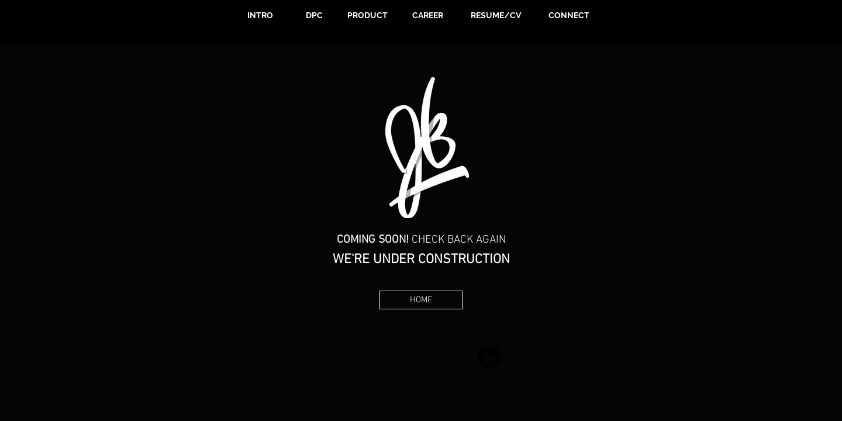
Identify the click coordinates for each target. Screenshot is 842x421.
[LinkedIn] (489, 357)
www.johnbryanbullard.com (416, 356)
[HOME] (421, 300)
